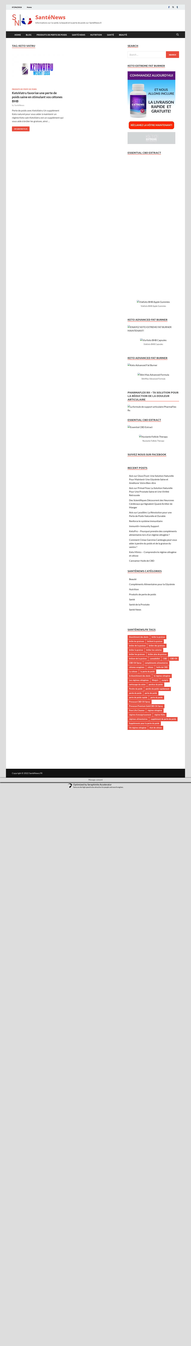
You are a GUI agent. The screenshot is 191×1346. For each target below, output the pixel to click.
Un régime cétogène (137, 1284)
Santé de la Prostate (139, 1161)
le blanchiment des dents (140, 1232)
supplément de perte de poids (163, 1276)
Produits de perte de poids (52, 34)
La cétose (133, 1228)
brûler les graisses (137, 1211)
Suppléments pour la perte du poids (144, 1280)
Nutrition (96, 34)
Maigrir (155, 1237)
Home (29, 7)
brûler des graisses (157, 1202)
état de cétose (156, 1284)
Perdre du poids (136, 1245)
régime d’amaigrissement (140, 1271)
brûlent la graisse (154, 1198)
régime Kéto (159, 1271)
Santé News (78, 34)
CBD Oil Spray (135, 1219)
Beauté (123, 34)
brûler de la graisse (137, 1202)
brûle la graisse (158, 1193)
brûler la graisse (136, 1206)
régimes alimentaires (138, 1276)
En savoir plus (19, 128)
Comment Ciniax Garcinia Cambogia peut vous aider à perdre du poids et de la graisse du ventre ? (153, 1100)
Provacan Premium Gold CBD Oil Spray (146, 1263)
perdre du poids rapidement (157, 1245)
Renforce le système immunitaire (145, 1077)
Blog (28, 34)
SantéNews (50, 17)
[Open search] (177, 34)
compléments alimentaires (156, 1219)
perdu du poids (135, 1250)
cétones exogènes (136, 1224)
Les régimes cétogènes (139, 1237)
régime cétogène (155, 1267)
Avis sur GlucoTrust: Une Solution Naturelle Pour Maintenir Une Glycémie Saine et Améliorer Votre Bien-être (151, 1036)
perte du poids (156, 1254)
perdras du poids (156, 1241)
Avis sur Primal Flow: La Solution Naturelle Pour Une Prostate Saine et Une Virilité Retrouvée (150, 1048)
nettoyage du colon (137, 1241)
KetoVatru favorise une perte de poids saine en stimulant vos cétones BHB (37, 97)
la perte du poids (147, 1228)
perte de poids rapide (138, 1254)
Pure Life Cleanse (136, 1267)
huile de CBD (162, 1224)
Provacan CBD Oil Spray (139, 1258)
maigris (165, 1237)
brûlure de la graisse (138, 1215)
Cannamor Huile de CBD (141, 1117)
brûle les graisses (136, 1198)
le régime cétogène (162, 1232)
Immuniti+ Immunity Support (144, 1082)
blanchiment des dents (138, 1193)
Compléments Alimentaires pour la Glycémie (152, 1140)
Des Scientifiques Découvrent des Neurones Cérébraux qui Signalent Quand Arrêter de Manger (151, 1060)
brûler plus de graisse (157, 1211)
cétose (150, 1224)
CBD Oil (173, 1215)
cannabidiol (155, 1215)
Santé (110, 34)
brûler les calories (154, 1206)
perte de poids (151, 1250)
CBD (165, 1215)
